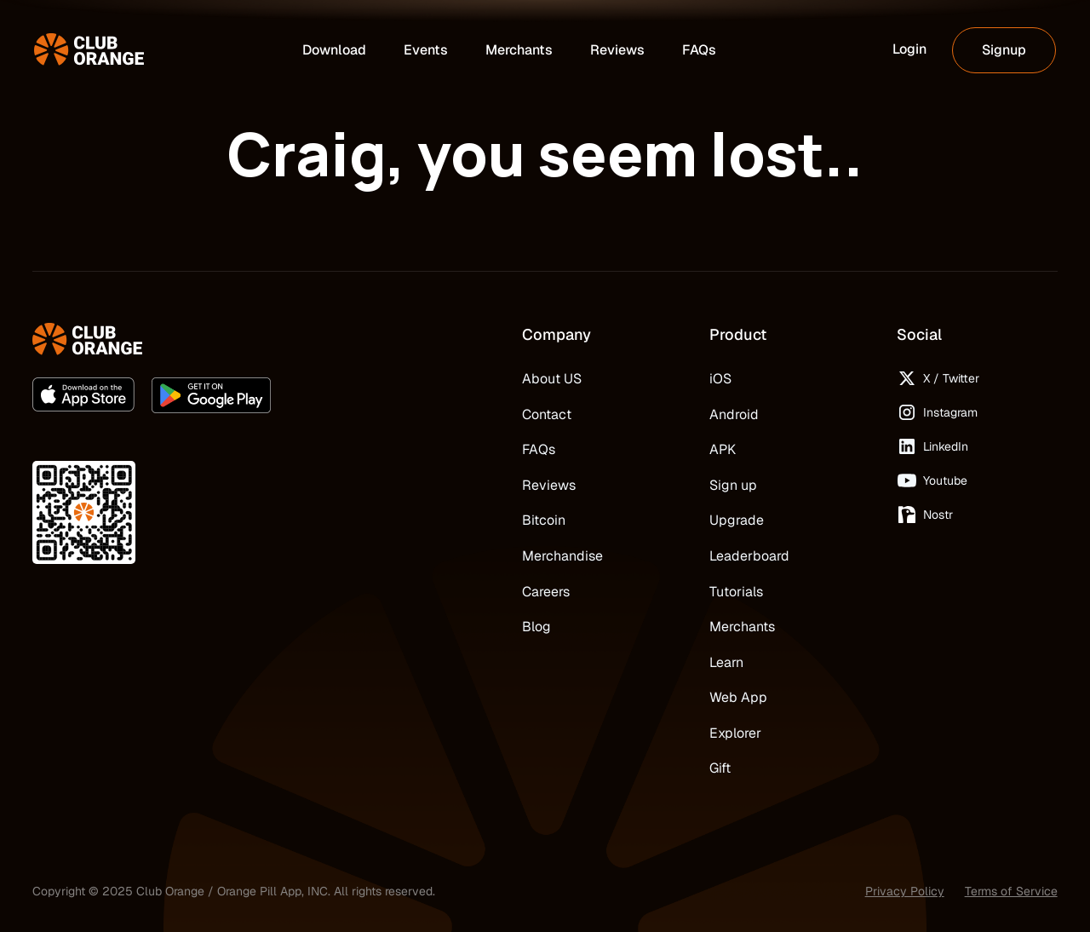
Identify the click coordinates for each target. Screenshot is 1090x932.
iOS (720, 379)
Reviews (549, 485)
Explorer (735, 733)
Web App (738, 697)
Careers (546, 592)
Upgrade (736, 520)
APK (722, 449)
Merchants (742, 627)
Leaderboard (749, 556)
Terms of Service (1011, 891)
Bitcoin (543, 520)
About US (552, 379)
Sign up (733, 485)
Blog (536, 627)
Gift (720, 768)
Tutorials (736, 592)
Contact (546, 414)
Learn (726, 662)
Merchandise (562, 556)
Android (734, 414)
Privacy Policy (904, 891)
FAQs (538, 449)
